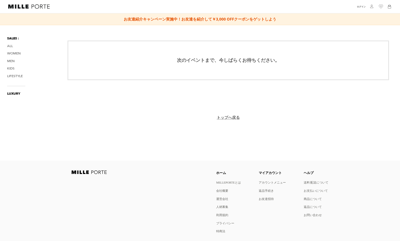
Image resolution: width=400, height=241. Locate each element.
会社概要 (222, 190)
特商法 (220, 231)
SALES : (13, 38)
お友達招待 (266, 198)
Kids (11, 68)
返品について (313, 206)
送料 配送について (316, 182)
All (10, 46)
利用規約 (222, 214)
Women (14, 53)
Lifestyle (15, 76)
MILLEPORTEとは (228, 182)
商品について (313, 198)
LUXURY (13, 93)
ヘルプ (309, 172)
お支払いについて (316, 190)
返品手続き (266, 190)
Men (11, 61)
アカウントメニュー (272, 182)
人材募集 (222, 206)
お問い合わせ (313, 214)
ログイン (361, 6)
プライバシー (225, 223)
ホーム (221, 172)
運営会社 (222, 198)
